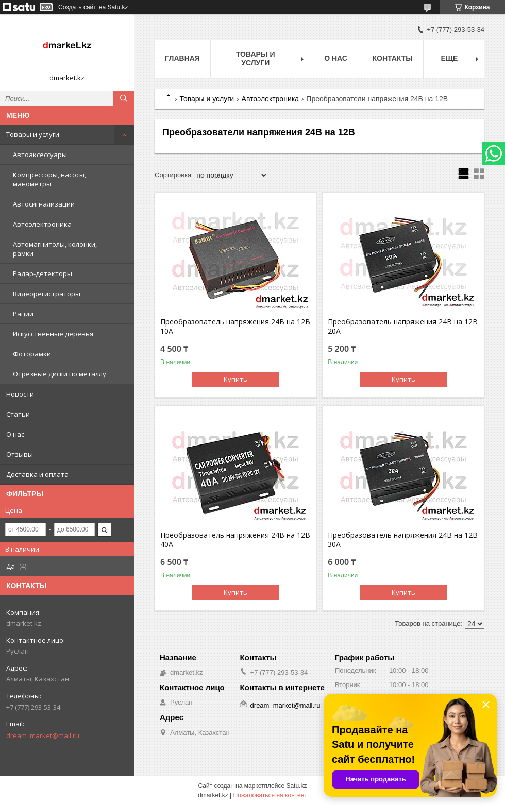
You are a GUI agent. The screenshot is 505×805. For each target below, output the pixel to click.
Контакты (393, 58)
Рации (23, 313)
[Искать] (123, 98)
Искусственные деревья (53, 333)
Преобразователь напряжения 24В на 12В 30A (403, 539)
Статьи (18, 414)
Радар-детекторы (42, 273)
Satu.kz (296, 786)
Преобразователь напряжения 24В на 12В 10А (235, 326)
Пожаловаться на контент (270, 795)
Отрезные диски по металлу (59, 374)
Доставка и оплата (37, 474)
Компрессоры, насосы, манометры (49, 179)
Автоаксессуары (40, 154)
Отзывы (19, 454)
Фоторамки (32, 353)
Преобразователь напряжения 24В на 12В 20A (403, 326)
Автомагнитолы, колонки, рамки (55, 248)
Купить (235, 379)
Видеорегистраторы (46, 293)
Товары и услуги (32, 134)
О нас (15, 434)
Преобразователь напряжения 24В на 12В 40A (235, 539)
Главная (182, 58)
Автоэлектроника (42, 224)
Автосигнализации (44, 204)
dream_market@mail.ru (42, 735)
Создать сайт (77, 7)
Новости (20, 394)
